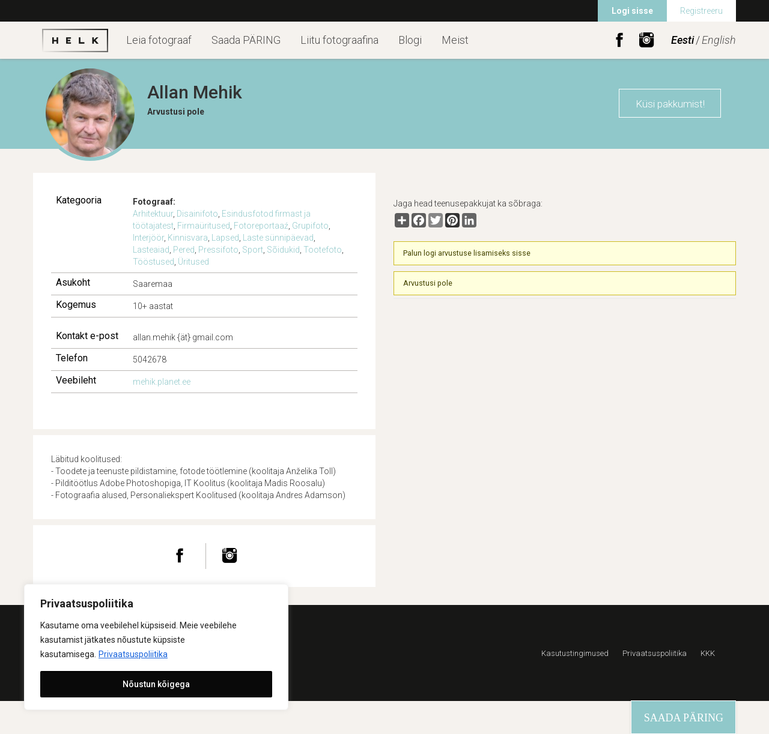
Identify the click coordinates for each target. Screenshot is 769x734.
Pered (184, 249)
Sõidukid (283, 249)
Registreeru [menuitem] (701, 11)
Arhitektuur (153, 213)
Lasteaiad (151, 249)
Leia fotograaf (159, 40)
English (719, 40)
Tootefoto (322, 249)
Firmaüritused (203, 225)
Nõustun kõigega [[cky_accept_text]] (156, 684)
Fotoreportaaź (261, 225)
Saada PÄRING (246, 40)
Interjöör (148, 237)
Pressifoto (218, 249)
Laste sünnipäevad (278, 237)
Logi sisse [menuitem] (632, 11)
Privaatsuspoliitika (133, 654)
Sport (252, 249)
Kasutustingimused (575, 653)
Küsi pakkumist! (670, 104)
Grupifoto (310, 225)
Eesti (682, 40)
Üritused (193, 261)
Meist (455, 40)
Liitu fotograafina (339, 40)
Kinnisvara (188, 237)
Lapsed (225, 237)
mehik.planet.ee (161, 382)
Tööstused (153, 261)
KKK (708, 653)
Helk (75, 40)
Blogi (410, 40)
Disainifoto (197, 213)
